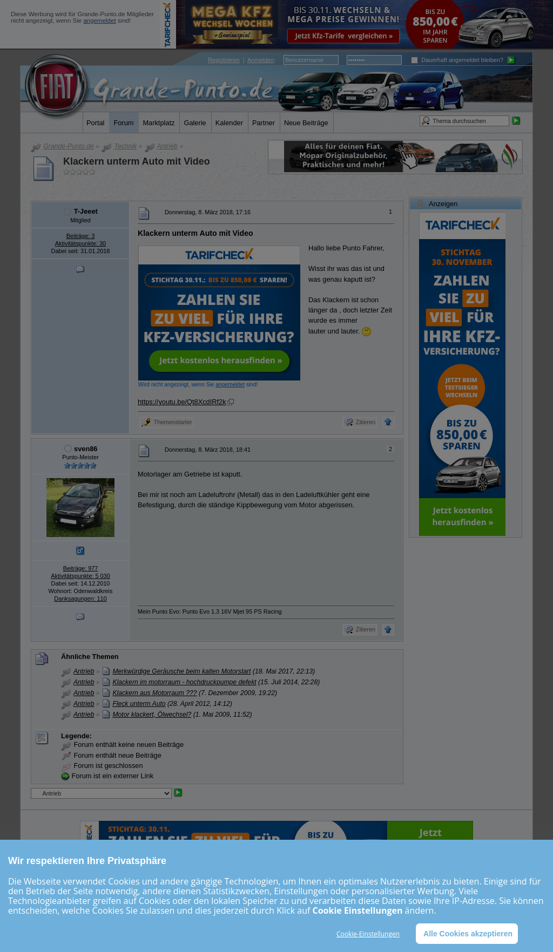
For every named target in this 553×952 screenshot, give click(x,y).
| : (241, 60)
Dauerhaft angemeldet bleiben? (457, 60)
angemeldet (99, 20)
